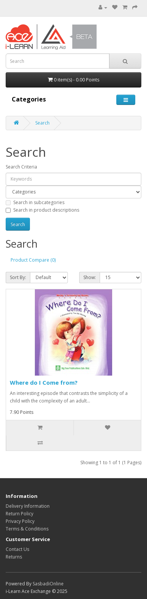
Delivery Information (28, 506)
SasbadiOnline (48, 583)
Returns (14, 557)
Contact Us (17, 549)
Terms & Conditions (27, 529)
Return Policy (19, 513)
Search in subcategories (35, 202)
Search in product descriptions (42, 210)
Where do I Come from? (44, 382)
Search (42, 123)
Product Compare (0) (33, 260)
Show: (89, 277)
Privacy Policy (20, 521)
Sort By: (18, 277)
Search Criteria (21, 167)
